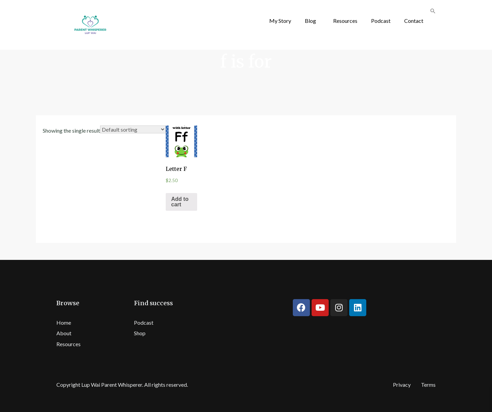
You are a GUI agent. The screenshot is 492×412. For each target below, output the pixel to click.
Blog (310, 20)
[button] (312, 20)
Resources (345, 20)
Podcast (381, 20)
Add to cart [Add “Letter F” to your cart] (180, 201)
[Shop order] (133, 129)
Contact (413, 20)
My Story (280, 20)
